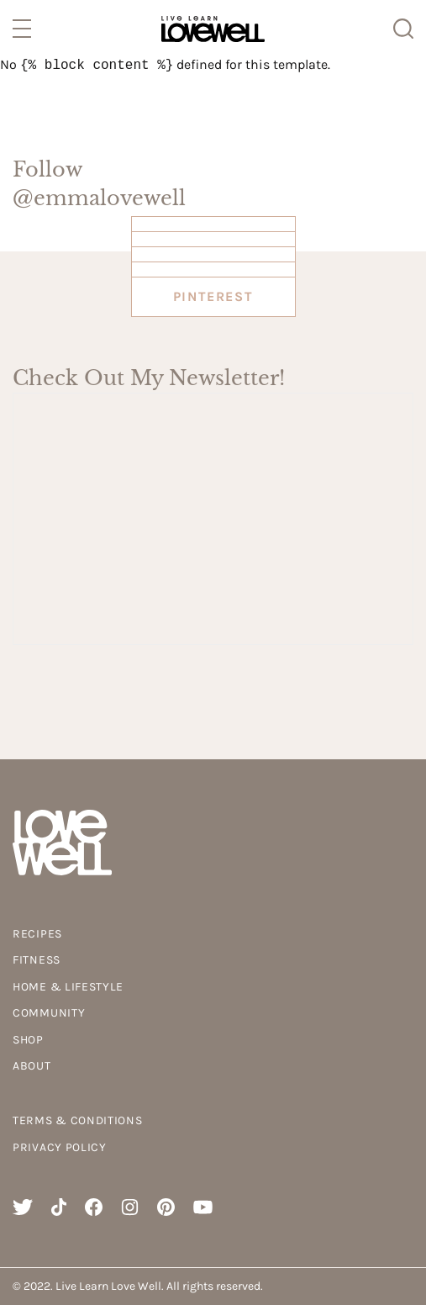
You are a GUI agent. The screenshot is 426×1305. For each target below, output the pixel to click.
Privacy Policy (60, 1147)
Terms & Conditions (78, 1120)
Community (49, 1013)
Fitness (36, 960)
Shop (28, 1040)
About (32, 1066)
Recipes (37, 934)
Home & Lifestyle (68, 987)
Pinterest (213, 296)
